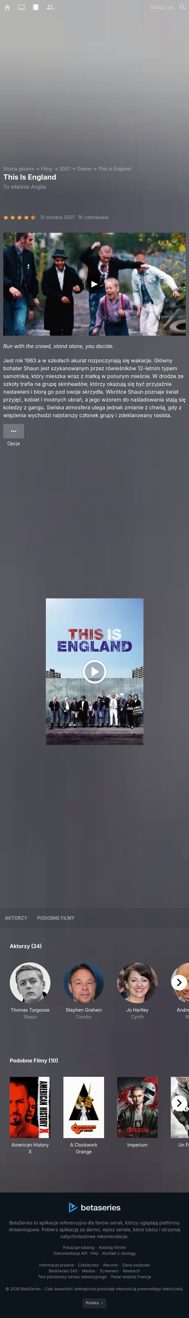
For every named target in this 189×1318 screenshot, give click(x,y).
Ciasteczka (88, 1265)
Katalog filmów (112, 1247)
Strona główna (18, 168)
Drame (84, 168)
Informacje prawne (56, 1265)
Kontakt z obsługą (118, 1253)
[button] (30, 994)
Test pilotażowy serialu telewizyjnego (72, 1276)
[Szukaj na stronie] (183, 7)
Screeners (109, 1270)
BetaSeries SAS (63, 1270)
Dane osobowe (136, 1265)
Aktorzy (16, 918)
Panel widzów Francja (131, 1276)
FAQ (94, 1253)
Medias (88, 1270)
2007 (64, 168)
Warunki (110, 1265)
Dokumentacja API (70, 1253)
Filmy (46, 168)
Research (131, 1270)
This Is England (114, 168)
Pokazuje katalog (78, 1247)
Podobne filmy (56, 918)
